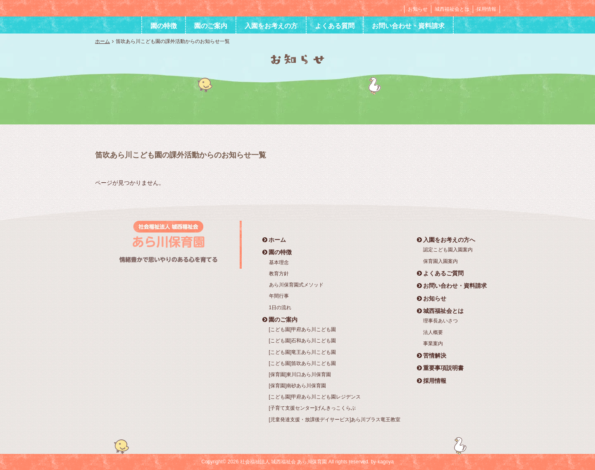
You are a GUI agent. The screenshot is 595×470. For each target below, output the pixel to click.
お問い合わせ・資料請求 (408, 25)
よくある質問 (335, 25)
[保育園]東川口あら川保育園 (300, 374)
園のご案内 (210, 25)
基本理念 (279, 262)
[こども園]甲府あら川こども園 (302, 329)
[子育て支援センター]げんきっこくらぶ (312, 408)
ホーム (102, 41)
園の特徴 (163, 25)
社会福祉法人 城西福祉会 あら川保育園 (146, 8)
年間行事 (279, 296)
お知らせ (418, 9)
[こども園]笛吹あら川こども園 (302, 363)
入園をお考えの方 (271, 25)
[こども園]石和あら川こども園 (302, 341)
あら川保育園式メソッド (296, 285)
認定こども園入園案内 (448, 250)
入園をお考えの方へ (446, 239)
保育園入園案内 (440, 261)
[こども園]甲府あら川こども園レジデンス (315, 397)
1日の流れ (280, 307)
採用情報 (486, 9)
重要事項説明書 (440, 368)
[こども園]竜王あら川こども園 (302, 352)
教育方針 (279, 274)
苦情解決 (431, 355)
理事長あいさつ (440, 321)
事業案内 (433, 343)
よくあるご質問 (440, 273)
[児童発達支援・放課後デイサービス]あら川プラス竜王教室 (335, 419)
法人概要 (433, 332)
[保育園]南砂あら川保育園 (297, 386)
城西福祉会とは (452, 9)
